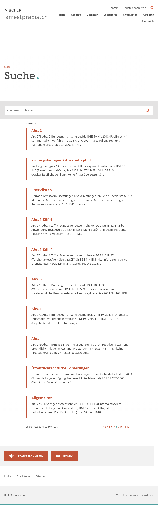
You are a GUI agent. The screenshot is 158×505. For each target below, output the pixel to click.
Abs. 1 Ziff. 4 (41, 249)
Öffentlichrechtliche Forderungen (60, 368)
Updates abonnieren (29, 456)
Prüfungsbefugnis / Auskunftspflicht (62, 160)
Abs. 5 (36, 279)
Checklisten (41, 190)
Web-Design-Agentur (128, 494)
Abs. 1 (36, 308)
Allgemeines (42, 398)
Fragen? (68, 456)
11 (124, 426)
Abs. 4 (36, 338)
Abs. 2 (36, 130)
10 (121, 426)
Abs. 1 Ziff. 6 (41, 219)
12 (128, 426)
